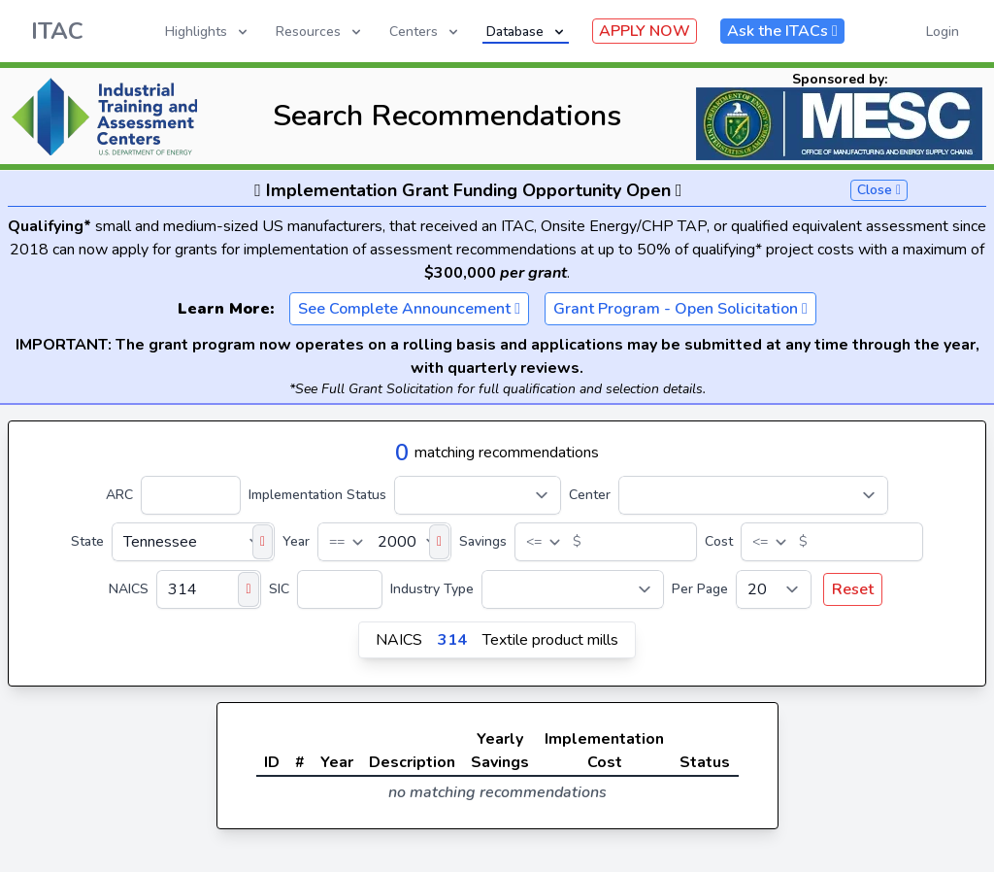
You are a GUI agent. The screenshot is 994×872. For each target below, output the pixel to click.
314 (452, 640)
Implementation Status (317, 495)
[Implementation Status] (477, 495)
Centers (425, 31)
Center (590, 495)
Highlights (207, 31)
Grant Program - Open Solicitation (680, 308)
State (87, 541)
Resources (320, 31)
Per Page (700, 589)
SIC (279, 589)
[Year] (384, 541)
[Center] (753, 495)
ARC (119, 495)
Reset (853, 589)
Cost (719, 541)
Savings (483, 541)
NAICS (129, 589)
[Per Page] (774, 589)
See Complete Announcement (409, 308)
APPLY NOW (644, 31)
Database (526, 31)
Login (942, 31)
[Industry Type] (572, 589)
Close (879, 190)
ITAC (57, 31)
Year (296, 541)
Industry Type (432, 589)
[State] (193, 541)
